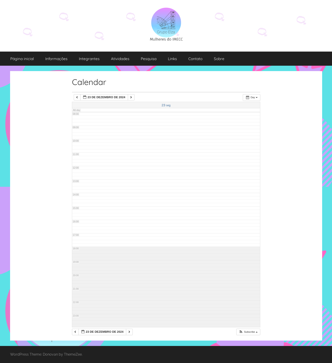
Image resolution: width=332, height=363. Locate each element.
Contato (195, 58)
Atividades (120, 58)
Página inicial (22, 58)
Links (172, 58)
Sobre (219, 58)
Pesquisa (148, 58)
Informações (56, 58)
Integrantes (89, 58)
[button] (248, 332)
